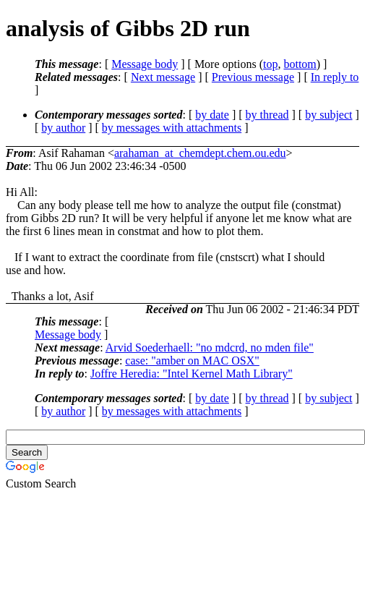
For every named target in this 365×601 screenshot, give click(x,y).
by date (212, 114)
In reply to (335, 77)
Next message (163, 77)
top (270, 64)
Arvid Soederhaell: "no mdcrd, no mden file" (210, 347)
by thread (267, 114)
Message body (144, 64)
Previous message (253, 77)
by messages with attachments (171, 128)
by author (63, 128)
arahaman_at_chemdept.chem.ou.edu (200, 153)
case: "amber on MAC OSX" (192, 360)
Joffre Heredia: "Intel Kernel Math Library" (191, 373)
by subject (328, 114)
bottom (299, 64)
